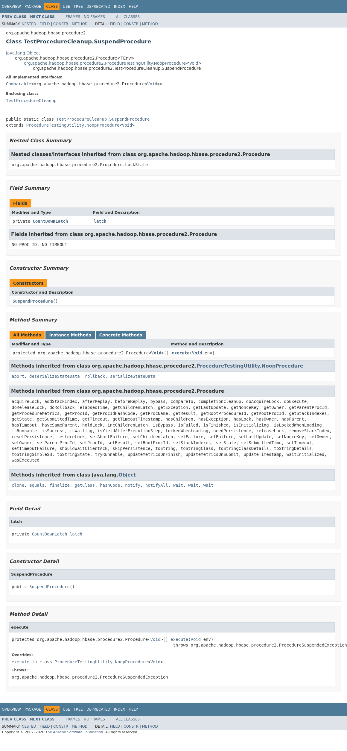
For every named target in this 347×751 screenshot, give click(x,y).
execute (181, 353)
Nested (29, 24)
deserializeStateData (54, 376)
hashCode (110, 485)
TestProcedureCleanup (31, 100)
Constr (60, 24)
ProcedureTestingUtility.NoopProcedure (72, 125)
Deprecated (98, 6)
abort (18, 376)
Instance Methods (70, 335)
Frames (73, 17)
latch (100, 221)
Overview (11, 6)
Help (133, 6)
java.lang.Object (23, 53)
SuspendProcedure (33, 301)
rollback (95, 376)
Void (193, 63)
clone (18, 485)
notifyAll (156, 485)
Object (127, 475)
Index (119, 6)
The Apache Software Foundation (74, 732)
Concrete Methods (120, 335)
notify (132, 485)
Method (80, 24)
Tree (78, 6)
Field (44, 24)
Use (66, 6)
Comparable (18, 83)
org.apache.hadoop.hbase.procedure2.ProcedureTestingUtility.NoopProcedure (105, 63)
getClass (85, 485)
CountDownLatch (50, 221)
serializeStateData (133, 376)
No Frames (94, 17)
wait (178, 485)
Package (33, 6)
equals (37, 485)
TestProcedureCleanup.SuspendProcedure (103, 119)
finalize (59, 485)
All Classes (128, 17)
